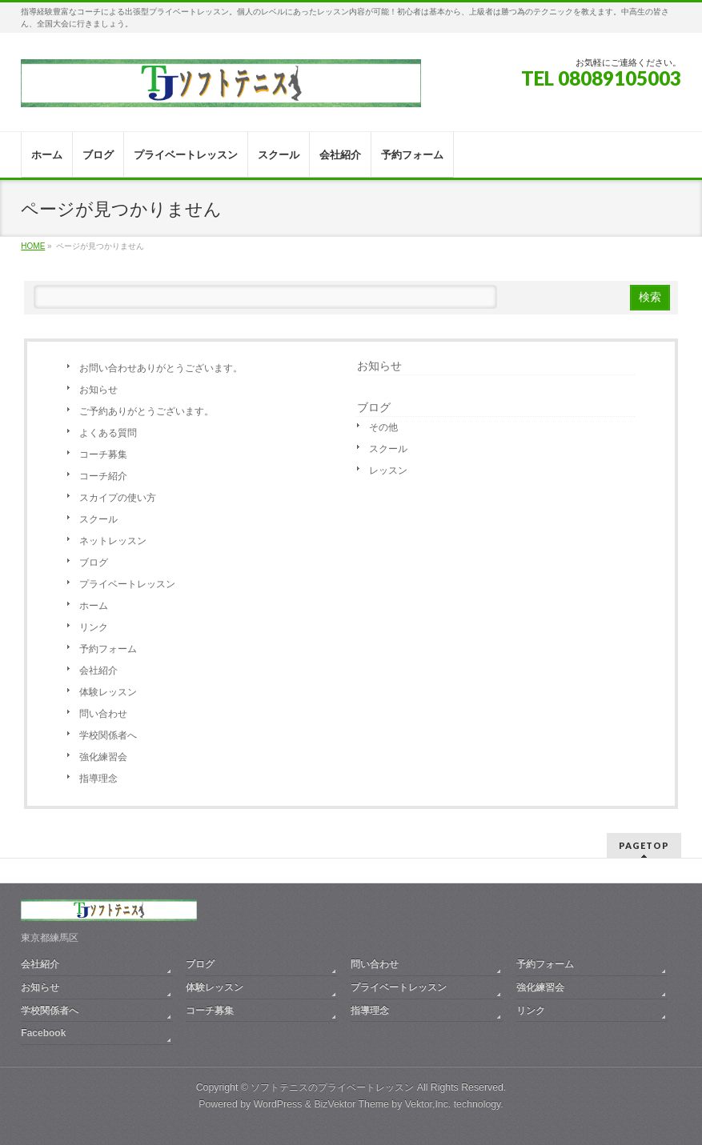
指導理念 (98, 778)
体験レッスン (108, 692)
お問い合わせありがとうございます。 (161, 368)
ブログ (93, 562)
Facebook (43, 1033)
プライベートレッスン (127, 584)
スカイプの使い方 (117, 497)
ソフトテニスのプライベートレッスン (332, 1087)
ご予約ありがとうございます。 (146, 411)
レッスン (388, 470)
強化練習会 (103, 757)
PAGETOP (644, 845)
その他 (383, 427)
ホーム (93, 605)
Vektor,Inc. (428, 1104)
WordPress (278, 1104)
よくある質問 (108, 432)
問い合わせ (103, 713)
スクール (98, 519)
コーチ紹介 (103, 476)
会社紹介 (98, 670)
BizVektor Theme (351, 1104)
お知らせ (98, 389)
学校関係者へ (108, 735)
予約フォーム (108, 649)
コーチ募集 (103, 454)
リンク (93, 627)
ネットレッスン (112, 540)
